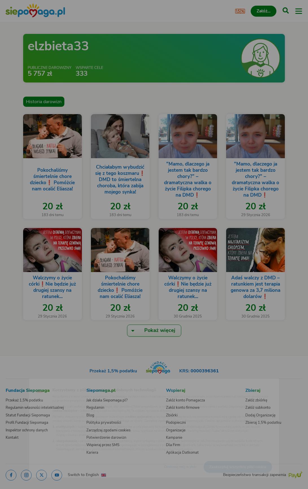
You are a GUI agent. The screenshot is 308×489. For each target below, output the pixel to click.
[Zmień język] (16, 382)
